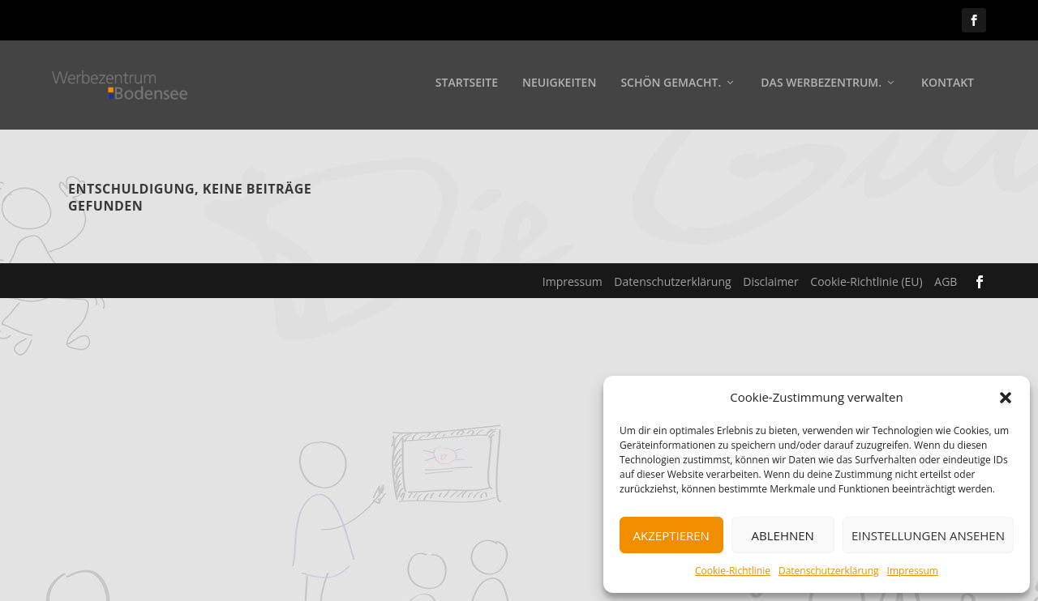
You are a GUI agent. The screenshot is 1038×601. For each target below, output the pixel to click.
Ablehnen (783, 535)
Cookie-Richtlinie (732, 571)
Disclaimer (770, 281)
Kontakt (947, 86)
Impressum (912, 571)
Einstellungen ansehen (928, 535)
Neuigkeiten (559, 86)
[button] (1005, 398)
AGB (945, 281)
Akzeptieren (671, 535)
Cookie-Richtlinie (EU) (866, 281)
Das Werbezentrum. (821, 86)
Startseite (466, 86)
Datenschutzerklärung (828, 571)
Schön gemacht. (670, 86)
